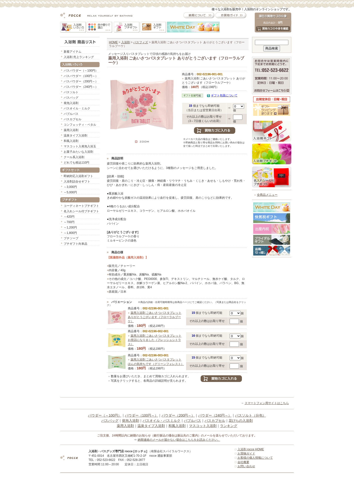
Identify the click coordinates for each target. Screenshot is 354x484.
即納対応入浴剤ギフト (78, 176)
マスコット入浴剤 (203, 426)
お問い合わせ (246, 466)
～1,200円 (70, 227)
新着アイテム (72, 51)
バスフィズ (140, 42)
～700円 (69, 222)
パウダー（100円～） (141, 415)
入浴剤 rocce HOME (250, 449)
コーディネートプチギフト (81, 206)
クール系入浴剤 (74, 157)
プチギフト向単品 (75, 243)
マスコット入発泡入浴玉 (80, 146)
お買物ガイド (246, 453)
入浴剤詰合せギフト (77, 181)
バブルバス (71, 114)
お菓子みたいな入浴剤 (78, 151)
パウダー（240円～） (214, 415)
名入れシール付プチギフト (81, 211)
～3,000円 (70, 187)
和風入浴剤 (71, 141)
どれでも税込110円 (76, 162)
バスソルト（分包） (250, 415)
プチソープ (71, 238)
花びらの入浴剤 (241, 421)
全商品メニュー (267, 195)
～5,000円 (70, 192)
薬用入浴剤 (71, 130)
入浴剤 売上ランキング (79, 57)
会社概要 (243, 462)
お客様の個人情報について (255, 457)
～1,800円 (70, 233)
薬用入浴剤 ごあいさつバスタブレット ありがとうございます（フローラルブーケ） (154, 317)
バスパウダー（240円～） (81, 87)
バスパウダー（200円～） (81, 81)
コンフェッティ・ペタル (80, 124)
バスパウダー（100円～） (81, 76)
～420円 (69, 216)
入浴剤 (125, 42)
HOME (113, 42)
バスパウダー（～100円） (81, 70)
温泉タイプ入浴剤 (75, 135)
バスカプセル (72, 119)
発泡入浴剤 (71, 103)
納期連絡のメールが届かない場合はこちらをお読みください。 (179, 439)
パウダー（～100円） (104, 415)
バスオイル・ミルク (77, 108)
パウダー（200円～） (178, 415)
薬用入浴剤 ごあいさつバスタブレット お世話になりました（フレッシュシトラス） (154, 340)
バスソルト (71, 92)
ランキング (228, 426)
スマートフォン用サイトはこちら (267, 403)
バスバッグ (71, 97)
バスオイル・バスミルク (161, 421)
